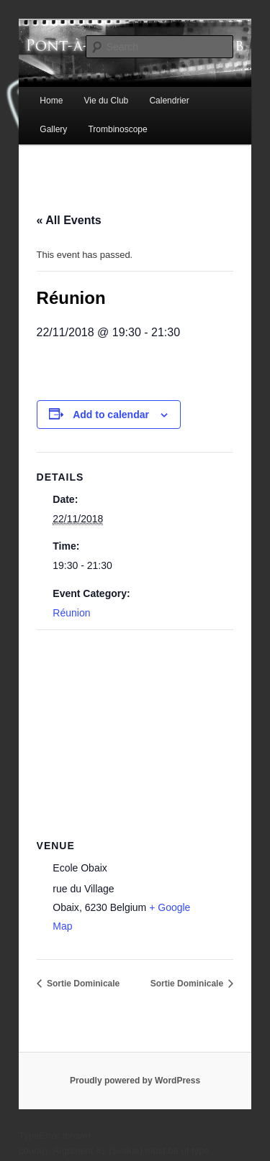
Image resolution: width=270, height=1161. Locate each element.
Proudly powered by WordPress (135, 1081)
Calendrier (169, 101)
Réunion (71, 613)
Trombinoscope (117, 129)
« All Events (69, 220)
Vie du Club (106, 101)
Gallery (53, 129)
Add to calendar (111, 414)
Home (51, 101)
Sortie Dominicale (82, 984)
